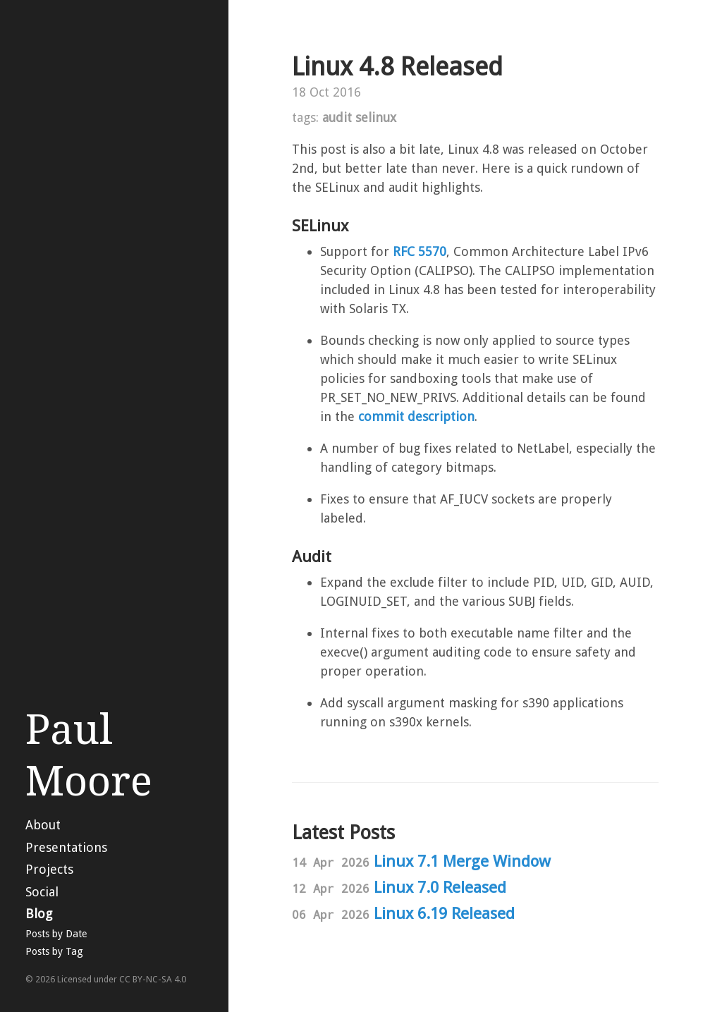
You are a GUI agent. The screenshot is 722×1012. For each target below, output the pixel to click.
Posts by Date (56, 933)
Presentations (66, 847)
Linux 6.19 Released (444, 913)
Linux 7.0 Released (440, 887)
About (43, 824)
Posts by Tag (54, 951)
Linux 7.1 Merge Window (462, 861)
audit (337, 117)
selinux (375, 117)
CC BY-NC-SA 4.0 (152, 979)
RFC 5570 (419, 251)
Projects (49, 869)
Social (42, 891)
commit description (416, 416)
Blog (38, 913)
